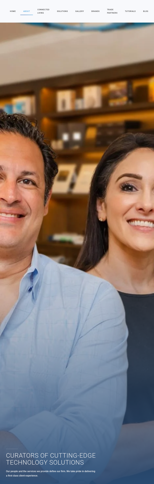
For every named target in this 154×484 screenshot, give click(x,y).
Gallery (79, 11)
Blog (145, 11)
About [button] (26, 11)
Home (13, 11)
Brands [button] (95, 11)
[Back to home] (6, 11)
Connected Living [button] (43, 11)
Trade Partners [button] (112, 11)
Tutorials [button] (130, 11)
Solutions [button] (62, 11)
